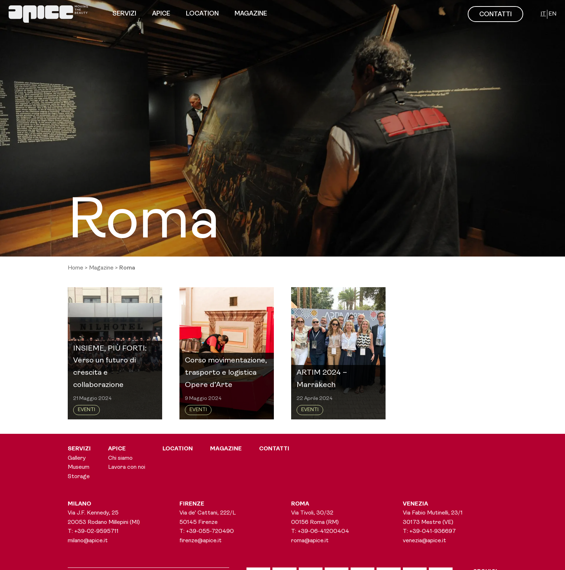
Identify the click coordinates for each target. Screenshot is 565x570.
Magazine (251, 13)
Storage (79, 477)
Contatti (274, 449)
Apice (161, 13)
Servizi (124, 13)
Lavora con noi (126, 467)
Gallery (77, 458)
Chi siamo (120, 458)
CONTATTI (495, 14)
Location (202, 13)
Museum (78, 467)
